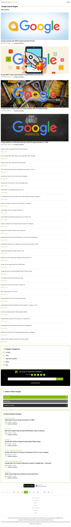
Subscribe (59, 379)
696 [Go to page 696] (48, 492)
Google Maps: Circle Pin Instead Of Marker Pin (12, 210)
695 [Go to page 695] (44, 492)
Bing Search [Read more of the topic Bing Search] (8, 429)
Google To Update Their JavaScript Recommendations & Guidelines (17, 223)
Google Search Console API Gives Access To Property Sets (15, 318)
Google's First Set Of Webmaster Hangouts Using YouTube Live (16, 257)
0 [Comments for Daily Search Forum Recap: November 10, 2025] (6, 424)
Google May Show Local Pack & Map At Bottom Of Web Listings (16, 271)
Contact (35, 512)
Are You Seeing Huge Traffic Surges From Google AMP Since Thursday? (18, 156)
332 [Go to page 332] (30, 492)
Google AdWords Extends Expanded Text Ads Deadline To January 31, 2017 (19, 305)
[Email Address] (32, 379)
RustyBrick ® (31, 519)
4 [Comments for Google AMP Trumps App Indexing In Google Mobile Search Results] (12, 77)
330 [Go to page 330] (22, 492)
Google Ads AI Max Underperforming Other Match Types (23, 441)
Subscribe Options (35, 382)
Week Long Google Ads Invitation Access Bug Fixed (21, 474)
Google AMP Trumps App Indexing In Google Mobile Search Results (22, 75)
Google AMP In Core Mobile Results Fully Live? (12, 189)
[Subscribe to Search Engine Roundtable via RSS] (44, 375)
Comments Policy (35, 507)
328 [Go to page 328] (14, 492)
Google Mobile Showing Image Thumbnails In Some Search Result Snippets (19, 237)
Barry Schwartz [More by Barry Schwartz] (20, 43)
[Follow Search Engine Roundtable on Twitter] (35, 375)
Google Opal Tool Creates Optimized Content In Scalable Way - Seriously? (28, 463)
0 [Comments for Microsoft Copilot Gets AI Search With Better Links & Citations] (6, 434)
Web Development (40, 519)
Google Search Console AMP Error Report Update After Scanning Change (24, 108)
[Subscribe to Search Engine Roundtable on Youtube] (41, 375)
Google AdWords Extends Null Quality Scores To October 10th (16, 217)
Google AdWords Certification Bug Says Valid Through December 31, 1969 (24, 142)
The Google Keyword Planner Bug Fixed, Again (12, 278)
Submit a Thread (35, 497)
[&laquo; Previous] (2, 492)
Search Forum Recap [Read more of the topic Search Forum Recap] (10, 418)
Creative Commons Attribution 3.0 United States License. (39, 521)
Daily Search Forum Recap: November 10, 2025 (19, 420)
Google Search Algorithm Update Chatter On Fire (12, 251)
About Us (35, 505)
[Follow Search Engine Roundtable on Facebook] (32, 375)
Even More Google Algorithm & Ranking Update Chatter (14, 312)
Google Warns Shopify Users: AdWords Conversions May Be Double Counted (19, 244)
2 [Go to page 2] (7, 492)
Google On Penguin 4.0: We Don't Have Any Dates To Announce (16, 203)
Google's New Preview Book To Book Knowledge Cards (14, 183)
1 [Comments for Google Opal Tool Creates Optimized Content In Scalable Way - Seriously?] (6, 467)
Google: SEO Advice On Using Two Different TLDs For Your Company (26, 452)
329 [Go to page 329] (18, 492)
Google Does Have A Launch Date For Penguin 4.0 (13, 284)
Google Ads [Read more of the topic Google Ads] (8, 439)
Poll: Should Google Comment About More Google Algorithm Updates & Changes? (20, 196)
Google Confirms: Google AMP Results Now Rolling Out (14, 149)
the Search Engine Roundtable (21, 518)
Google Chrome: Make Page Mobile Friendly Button (13, 162)
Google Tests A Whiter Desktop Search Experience (13, 230)
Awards (35, 502)
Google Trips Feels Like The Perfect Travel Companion (14, 176)
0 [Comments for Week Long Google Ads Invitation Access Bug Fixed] (6, 478)
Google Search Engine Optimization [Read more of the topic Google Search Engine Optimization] (13, 450)
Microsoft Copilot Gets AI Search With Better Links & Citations (25, 431)
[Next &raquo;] (51, 492)
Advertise (35, 510)
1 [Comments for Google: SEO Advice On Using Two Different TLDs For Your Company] (6, 456)
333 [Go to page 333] (34, 492)
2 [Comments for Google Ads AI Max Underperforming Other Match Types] (6, 445)
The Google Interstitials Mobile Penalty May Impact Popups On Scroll (18, 169)
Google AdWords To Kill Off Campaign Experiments (13, 298)
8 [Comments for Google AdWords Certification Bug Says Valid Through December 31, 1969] (12, 144)
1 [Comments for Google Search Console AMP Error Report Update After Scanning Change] (12, 111)
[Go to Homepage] (9, 2)
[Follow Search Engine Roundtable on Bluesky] (38, 375)
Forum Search (35, 500)
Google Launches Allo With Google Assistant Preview (18, 41)
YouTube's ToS (38, 523)
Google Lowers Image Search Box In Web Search (13, 264)
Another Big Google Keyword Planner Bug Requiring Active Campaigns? (18, 332)
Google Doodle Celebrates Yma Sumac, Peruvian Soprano (15, 339)
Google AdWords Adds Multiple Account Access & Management (16, 325)
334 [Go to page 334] (38, 492)
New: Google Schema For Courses (9, 291)
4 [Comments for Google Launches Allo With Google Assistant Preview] (12, 43)
